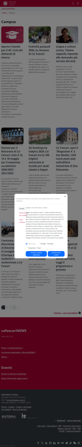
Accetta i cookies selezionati (36, 254)
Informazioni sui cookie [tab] (24, 214)
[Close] (65, 196)
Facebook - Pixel (34, 248)
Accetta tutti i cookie (56, 254)
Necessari (32, 244)
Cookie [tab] (21, 209)
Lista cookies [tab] (22, 221)
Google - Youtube (46, 244)
